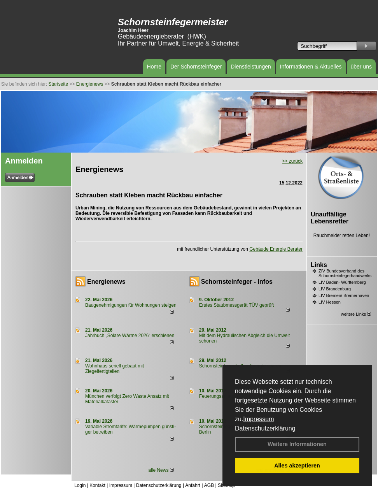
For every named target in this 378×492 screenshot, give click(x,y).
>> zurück (292, 161)
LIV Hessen (329, 302)
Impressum (258, 419)
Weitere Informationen (297, 444)
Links (319, 265)
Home (154, 66)
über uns (361, 66)
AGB (209, 485)
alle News (160, 470)
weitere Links (356, 314)
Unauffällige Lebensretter (329, 218)
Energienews (106, 281)
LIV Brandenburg (334, 288)
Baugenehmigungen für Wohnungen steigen (131, 305)
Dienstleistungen (251, 66)
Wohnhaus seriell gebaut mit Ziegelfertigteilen (114, 368)
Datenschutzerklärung (265, 428)
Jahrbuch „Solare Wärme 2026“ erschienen (129, 335)
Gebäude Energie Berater (276, 249)
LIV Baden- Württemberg (342, 282)
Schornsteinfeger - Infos (237, 281)
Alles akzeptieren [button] (297, 465)
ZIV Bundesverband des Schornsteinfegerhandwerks (344, 273)
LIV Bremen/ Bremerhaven (343, 295)
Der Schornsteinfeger (196, 66)
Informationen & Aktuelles (311, 66)
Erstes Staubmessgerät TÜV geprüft (236, 305)
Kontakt (97, 485)
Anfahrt (192, 485)
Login (80, 485)
